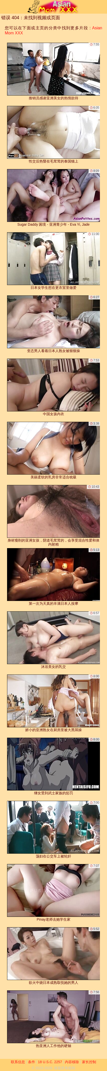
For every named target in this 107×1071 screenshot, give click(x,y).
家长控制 (89, 1062)
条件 (31, 1062)
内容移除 (72, 1062)
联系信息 (18, 1062)
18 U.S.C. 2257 (50, 1062)
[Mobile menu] (5, 7)
